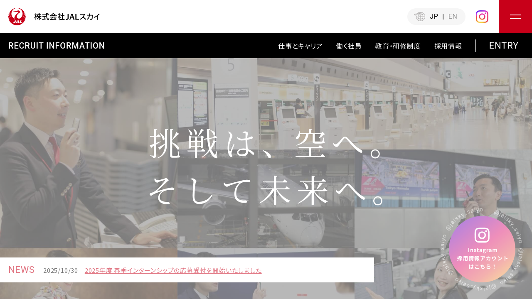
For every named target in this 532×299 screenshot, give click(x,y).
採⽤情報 (448, 46)
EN (453, 16)
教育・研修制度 (398, 46)
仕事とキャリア (300, 46)
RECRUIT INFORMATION (56, 46)
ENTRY (504, 45)
